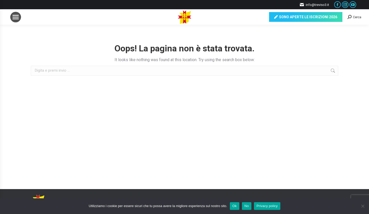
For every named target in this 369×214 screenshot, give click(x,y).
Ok (234, 206)
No (246, 206)
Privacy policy (267, 206)
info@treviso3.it (314, 4)
